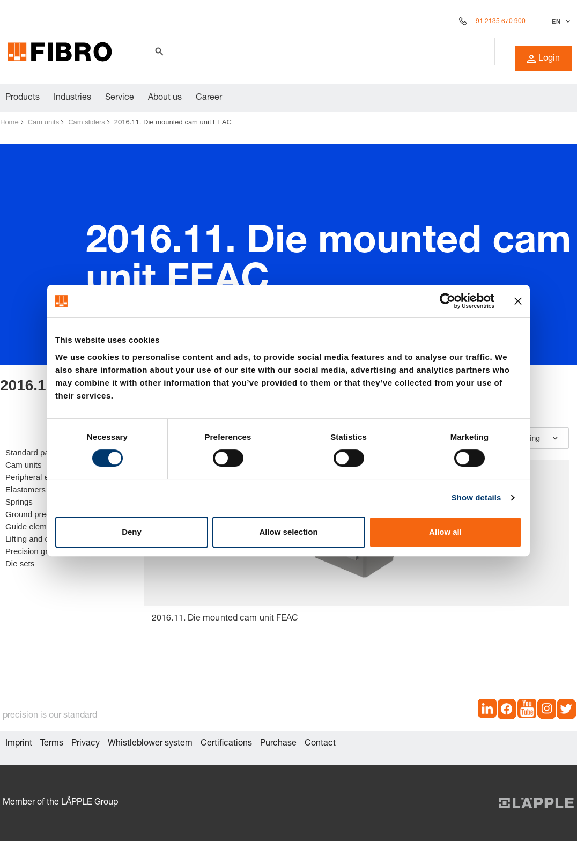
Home (9, 122)
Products (22, 98)
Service (119, 98)
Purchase (278, 744)
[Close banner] (518, 301)
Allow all (445, 531)
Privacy (85, 744)
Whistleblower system (150, 744)
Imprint (18, 744)
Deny (132, 531)
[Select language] (559, 21)
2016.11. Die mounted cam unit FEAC (173, 122)
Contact (320, 744)
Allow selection (288, 531)
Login (543, 59)
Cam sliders (86, 122)
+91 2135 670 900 (499, 21)
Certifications (226, 744)
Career (209, 98)
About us (165, 98)
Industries (72, 98)
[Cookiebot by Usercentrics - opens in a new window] (447, 301)
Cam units (44, 122)
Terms (51, 744)
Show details (476, 497)
